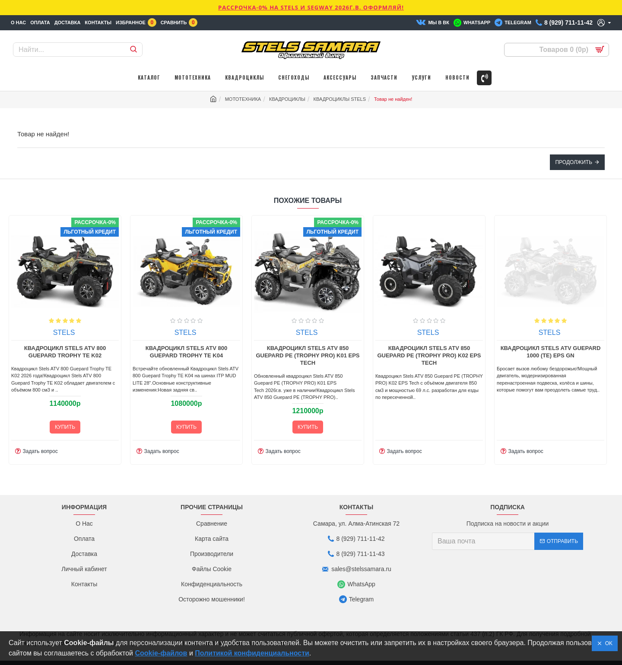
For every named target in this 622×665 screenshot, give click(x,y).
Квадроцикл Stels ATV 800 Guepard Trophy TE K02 (206, 352)
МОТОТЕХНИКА (243, 99)
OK (607, 643)
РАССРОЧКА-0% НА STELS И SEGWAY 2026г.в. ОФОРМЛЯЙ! (311, 7)
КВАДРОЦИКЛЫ (287, 99)
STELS (84, 333)
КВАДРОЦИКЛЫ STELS (340, 99)
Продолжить (573, 162)
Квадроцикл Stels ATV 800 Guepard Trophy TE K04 (327, 352)
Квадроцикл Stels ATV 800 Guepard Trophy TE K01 (85, 352)
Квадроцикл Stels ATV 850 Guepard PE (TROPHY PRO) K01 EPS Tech (449, 355)
